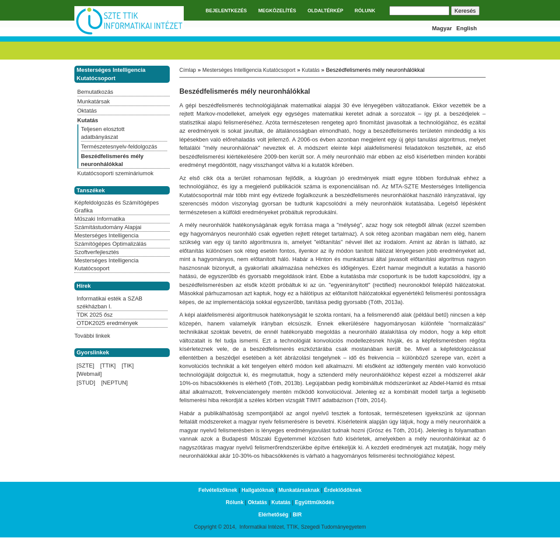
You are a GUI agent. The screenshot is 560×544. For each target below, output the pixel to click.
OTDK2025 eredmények (107, 323)
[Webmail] (89, 374)
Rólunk (235, 502)
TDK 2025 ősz (94, 314)
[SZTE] (85, 365)
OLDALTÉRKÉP (325, 10)
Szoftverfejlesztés (96, 252)
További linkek (92, 335)
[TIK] (127, 365)
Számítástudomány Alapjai (107, 227)
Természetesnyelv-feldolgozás (119, 146)
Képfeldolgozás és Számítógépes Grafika (116, 206)
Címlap (187, 70)
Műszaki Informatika (99, 218)
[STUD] (86, 382)
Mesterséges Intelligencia (106, 235)
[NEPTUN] (114, 382)
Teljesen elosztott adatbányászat (103, 133)
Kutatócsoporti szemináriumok (115, 173)
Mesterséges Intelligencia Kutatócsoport (248, 70)
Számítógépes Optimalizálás (110, 243)
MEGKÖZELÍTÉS (277, 10)
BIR (297, 515)
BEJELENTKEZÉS (226, 10)
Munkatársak (93, 101)
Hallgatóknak (258, 490)
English (466, 28)
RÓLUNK (365, 10)
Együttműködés (314, 502)
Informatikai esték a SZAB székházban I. (109, 302)
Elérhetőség (273, 515)
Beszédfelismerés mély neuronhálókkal (112, 160)
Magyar (442, 28)
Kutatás (311, 70)
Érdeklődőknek (342, 490)
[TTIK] (108, 365)
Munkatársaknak (299, 490)
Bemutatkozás (95, 91)
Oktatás (87, 110)
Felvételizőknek (218, 490)
